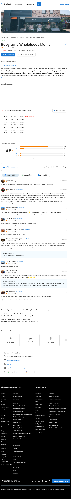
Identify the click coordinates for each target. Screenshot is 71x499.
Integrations (4, 456)
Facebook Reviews (18, 430)
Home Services (17, 456)
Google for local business (20, 405)
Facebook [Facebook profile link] (19, 371)
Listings (3, 396)
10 (30, 300)
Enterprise (16, 399)
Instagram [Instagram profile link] (30, 371)
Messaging (4, 433)
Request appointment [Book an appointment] (26, 54)
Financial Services (18, 451)
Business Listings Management (22, 433)
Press (37, 412)
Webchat (3, 415)
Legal (14, 459)
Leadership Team (40, 399)
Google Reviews (17, 425)
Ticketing (3, 444)
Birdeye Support (53, 422)
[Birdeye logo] (6, 4)
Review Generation (18, 411)
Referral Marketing (18, 419)
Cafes (22, 37)
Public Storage (17, 464)
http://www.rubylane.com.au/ (16, 368)
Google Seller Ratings (5, 407)
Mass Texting (5, 424)
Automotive (16, 445)
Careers (38, 418)
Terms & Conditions (7, 489)
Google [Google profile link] (10, 371)
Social (2, 418)
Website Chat (17, 422)
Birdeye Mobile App (6, 464)
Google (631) (26, 175)
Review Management (19, 408)
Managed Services (54, 396)
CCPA (38, 489)
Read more (5, 78)
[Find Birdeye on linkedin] (39, 481)
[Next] (66, 339)
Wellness (15, 473)
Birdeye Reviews (40, 423)
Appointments (5, 421)
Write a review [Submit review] (8, 54)
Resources (38, 407)
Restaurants (14, 37)
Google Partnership (4, 460)
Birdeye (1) (41, 175)
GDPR (29, 489)
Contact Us (39, 432)
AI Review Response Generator (57, 408)
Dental (15, 448)
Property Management (19, 462)
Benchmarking (5, 441)
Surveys (3, 436)
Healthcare (16, 453)
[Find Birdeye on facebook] (32, 481)
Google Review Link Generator (57, 411)
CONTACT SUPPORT (61, 481)
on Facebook (17, 180)
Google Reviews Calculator (56, 405)
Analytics (3, 454)
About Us (38, 396)
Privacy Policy (17, 489)
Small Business (17, 396)
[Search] (39, 4)
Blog (37, 410)
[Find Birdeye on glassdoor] (49, 481)
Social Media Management (20, 438)
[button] (2, 299)
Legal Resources (40, 429)
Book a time (39, 404)
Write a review (64, 4)
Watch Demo (39, 401)
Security (24, 489)
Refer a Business (53, 425)
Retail (14, 470)
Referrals (3, 401)
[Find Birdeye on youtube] (46, 481)
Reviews (3, 399)
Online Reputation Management (22, 414)
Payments (4, 426)
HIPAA (33, 489)
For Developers (53, 419)
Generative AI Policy (46, 489)
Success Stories (40, 421)
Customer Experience (19, 436)
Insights (3, 439)
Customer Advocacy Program (57, 427)
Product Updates (40, 415)
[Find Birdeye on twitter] (36, 481)
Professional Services (55, 399)
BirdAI (2, 451)
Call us (9, 364)
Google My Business (18, 427)
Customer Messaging (19, 416)
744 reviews (16, 48)
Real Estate (16, 467)
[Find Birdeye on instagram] (42, 481)
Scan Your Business (54, 414)
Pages (3, 404)
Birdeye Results (40, 426)
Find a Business (53, 416)
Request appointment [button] (13, 360)
